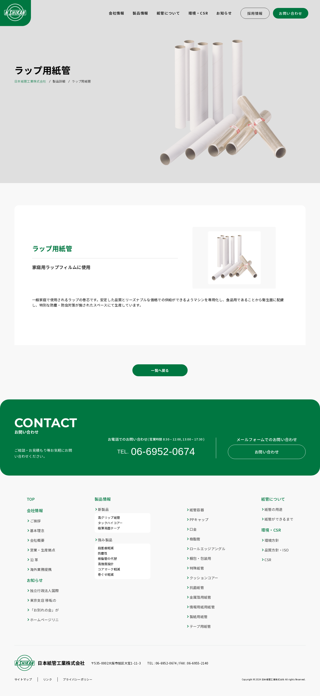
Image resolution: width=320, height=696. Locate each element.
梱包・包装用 (200, 558)
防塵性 (102, 553)
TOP (31, 499)
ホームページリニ (44, 619)
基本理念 (37, 530)
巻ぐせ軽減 (106, 574)
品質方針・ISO (277, 550)
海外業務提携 (41, 569)
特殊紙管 (197, 568)
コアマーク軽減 (109, 569)
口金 (193, 529)
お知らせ (35, 580)
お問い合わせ (290, 13)
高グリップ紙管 (109, 517)
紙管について (273, 499)
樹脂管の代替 (107, 558)
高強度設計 (106, 564)
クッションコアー (204, 577)
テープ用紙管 (200, 626)
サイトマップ (23, 679)
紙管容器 (197, 509)
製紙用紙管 (199, 616)
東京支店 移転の (43, 600)
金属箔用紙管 (200, 597)
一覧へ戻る (160, 370)
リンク (47, 679)
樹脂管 (195, 539)
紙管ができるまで (279, 519)
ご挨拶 (35, 520)
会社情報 (35, 510)
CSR (268, 559)
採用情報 (255, 13)
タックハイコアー (110, 523)
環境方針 (272, 540)
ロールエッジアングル (207, 548)
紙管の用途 (274, 509)
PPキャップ (199, 519)
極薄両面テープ (109, 528)
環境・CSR (271, 530)
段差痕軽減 (106, 548)
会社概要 (37, 540)
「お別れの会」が (44, 610)
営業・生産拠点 (42, 550)
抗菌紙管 (197, 587)
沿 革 (34, 559)
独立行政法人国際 (44, 590)
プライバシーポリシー (77, 679)
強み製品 (105, 539)
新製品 (103, 509)
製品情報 (103, 499)
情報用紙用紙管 (202, 606)
